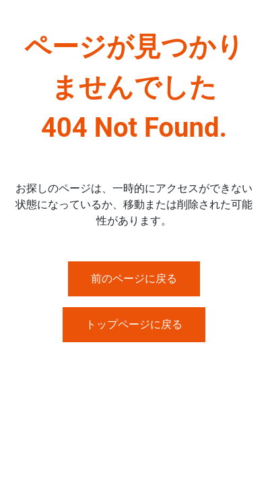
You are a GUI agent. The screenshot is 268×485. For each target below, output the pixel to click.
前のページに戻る (134, 278)
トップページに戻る (134, 324)
